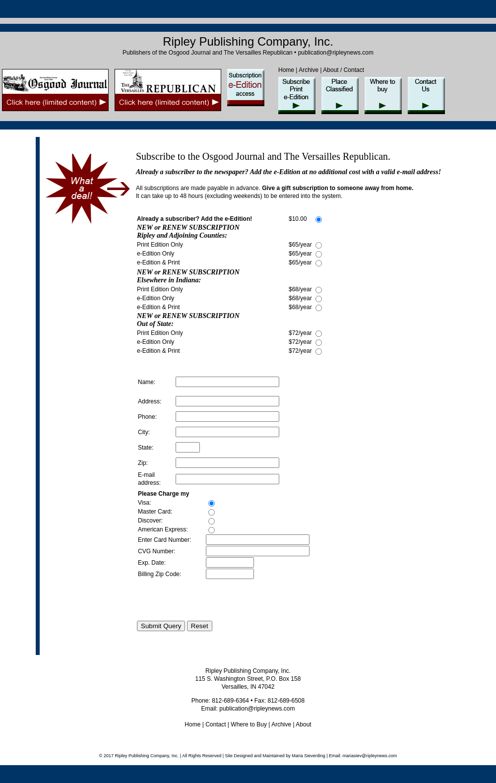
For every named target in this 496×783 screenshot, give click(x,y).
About (303, 724)
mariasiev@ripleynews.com (369, 755)
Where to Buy (249, 724)
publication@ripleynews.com (335, 52)
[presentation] (212, 600)
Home (286, 69)
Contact (215, 724)
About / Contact (343, 69)
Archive (308, 69)
